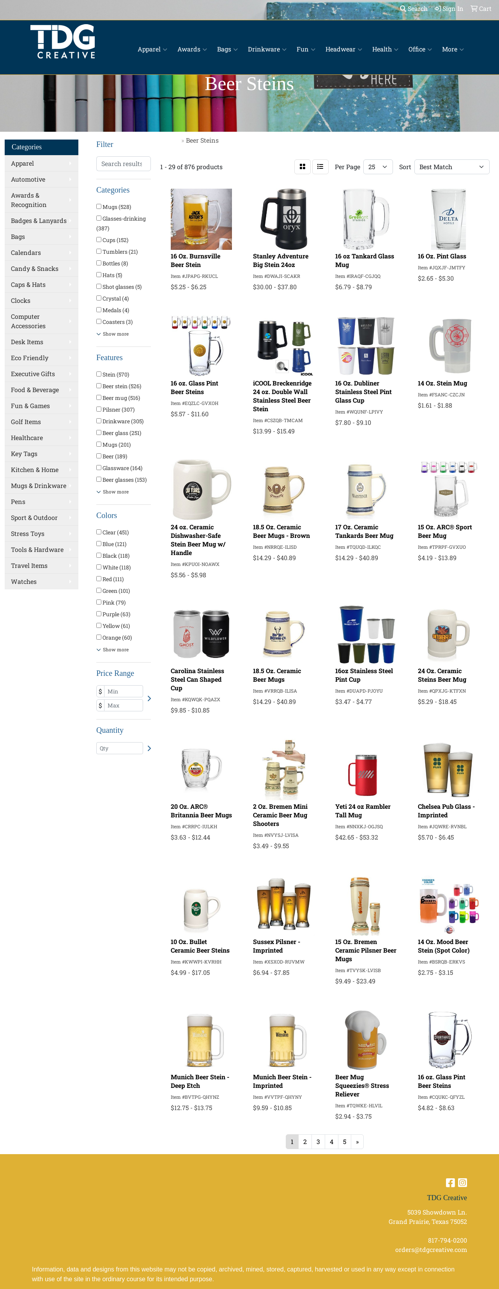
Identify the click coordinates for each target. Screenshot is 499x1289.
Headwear (344, 49)
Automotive (28, 179)
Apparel (152, 49)
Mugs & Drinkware (38, 485)
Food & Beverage (35, 389)
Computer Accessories (28, 321)
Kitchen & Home (34, 469)
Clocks (20, 300)
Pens (18, 501)
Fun (306, 49)
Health (385, 49)
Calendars (26, 252)
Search (414, 8)
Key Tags (24, 453)
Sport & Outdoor (34, 517)
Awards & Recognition (29, 200)
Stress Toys (27, 533)
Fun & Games (30, 405)
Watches (24, 581)
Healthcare (27, 437)
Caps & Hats (28, 284)
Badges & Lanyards (39, 220)
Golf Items (26, 421)
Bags (227, 49)
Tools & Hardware (37, 549)
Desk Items (27, 342)
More (453, 49)
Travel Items (29, 565)
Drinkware (267, 49)
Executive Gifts (33, 374)
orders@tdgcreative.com (431, 1249)
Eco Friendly (29, 358)
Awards (192, 49)
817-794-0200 (447, 1240)
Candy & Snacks (34, 268)
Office (420, 49)
